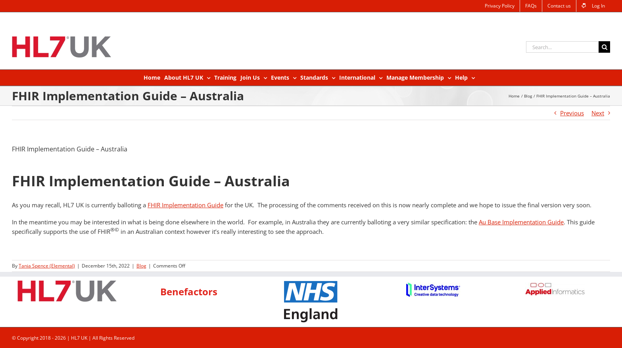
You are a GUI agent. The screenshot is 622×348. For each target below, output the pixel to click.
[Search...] (562, 47)
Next (597, 113)
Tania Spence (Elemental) (47, 265)
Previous (572, 113)
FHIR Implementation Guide (185, 205)
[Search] (604, 47)
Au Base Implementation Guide (521, 222)
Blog (141, 265)
